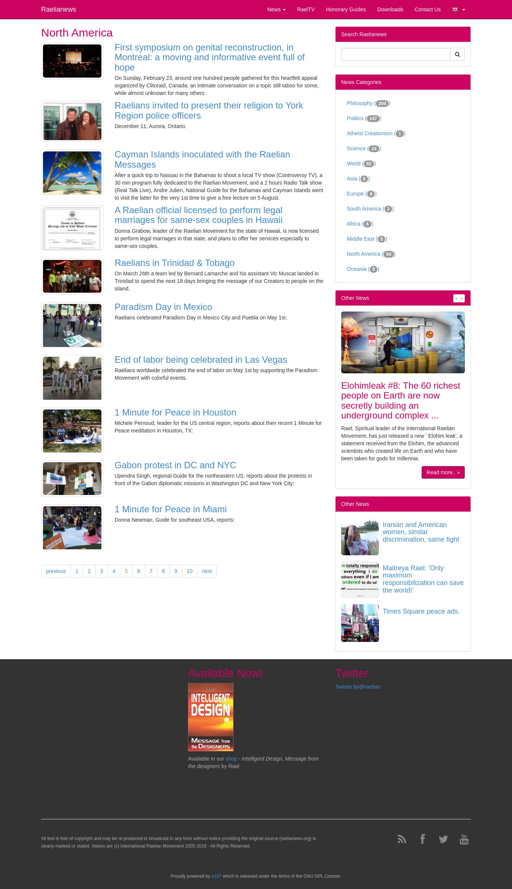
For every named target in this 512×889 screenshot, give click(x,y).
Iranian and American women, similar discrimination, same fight (421, 532)
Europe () (362, 194)
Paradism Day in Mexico (163, 307)
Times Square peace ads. (421, 611)
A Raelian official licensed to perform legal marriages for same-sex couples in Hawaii (199, 215)
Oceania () (363, 269)
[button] (458, 9)
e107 (216, 876)
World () (361, 163)
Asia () (358, 179)
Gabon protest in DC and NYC (175, 465)
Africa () (360, 224)
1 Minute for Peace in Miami (171, 509)
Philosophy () (369, 103)
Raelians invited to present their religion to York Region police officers (209, 110)
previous (56, 571)
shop (231, 759)
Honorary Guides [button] (346, 9)
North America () (371, 254)
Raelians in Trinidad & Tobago (175, 263)
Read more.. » (443, 472)
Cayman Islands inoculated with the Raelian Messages (202, 159)
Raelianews (58, 9)
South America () (370, 209)
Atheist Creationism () (376, 133)
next (207, 571)
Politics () (364, 118)
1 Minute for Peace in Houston (175, 412)
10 (190, 571)
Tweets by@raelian (357, 687)
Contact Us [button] (428, 9)
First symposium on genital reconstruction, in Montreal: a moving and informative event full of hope (210, 57)
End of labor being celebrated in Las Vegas (201, 359)
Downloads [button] (390, 9)
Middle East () (367, 239)
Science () (364, 148)
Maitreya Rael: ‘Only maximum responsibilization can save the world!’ (423, 579)
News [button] (276, 9)
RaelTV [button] (306, 9)
